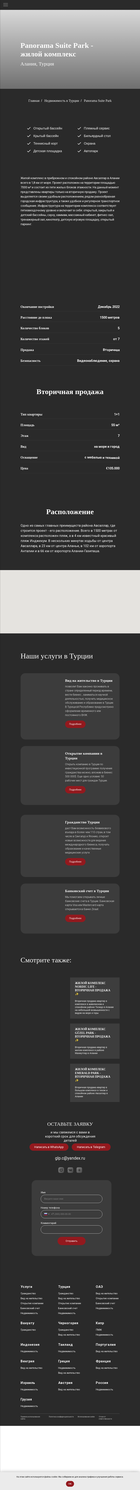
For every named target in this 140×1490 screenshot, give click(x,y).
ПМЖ (99, 1393)
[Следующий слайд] (133, 521)
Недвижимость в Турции (61, 100)
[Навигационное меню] (5, 5)
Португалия (106, 1409)
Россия (102, 1447)
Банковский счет (30, 1372)
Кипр (100, 1387)
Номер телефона (50, 1271)
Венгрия (27, 1425)
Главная (33, 100)
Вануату (27, 1387)
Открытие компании (32, 1367)
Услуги (26, 1351)
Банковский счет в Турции (87, 955)
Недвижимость (29, 1377)
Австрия (65, 1447)
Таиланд (65, 1409)
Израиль (28, 1447)
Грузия (26, 1463)
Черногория (68, 1387)
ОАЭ (99, 1351)
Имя (43, 1256)
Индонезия (30, 1409)
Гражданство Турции (82, 886)
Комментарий (48, 1287)
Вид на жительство (31, 1362)
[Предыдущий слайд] (6, 521)
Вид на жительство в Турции (88, 745)
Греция (64, 1425)
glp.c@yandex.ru (70, 1222)
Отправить (72, 1305)
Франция (103, 1425)
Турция (64, 1351)
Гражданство (28, 1357)
